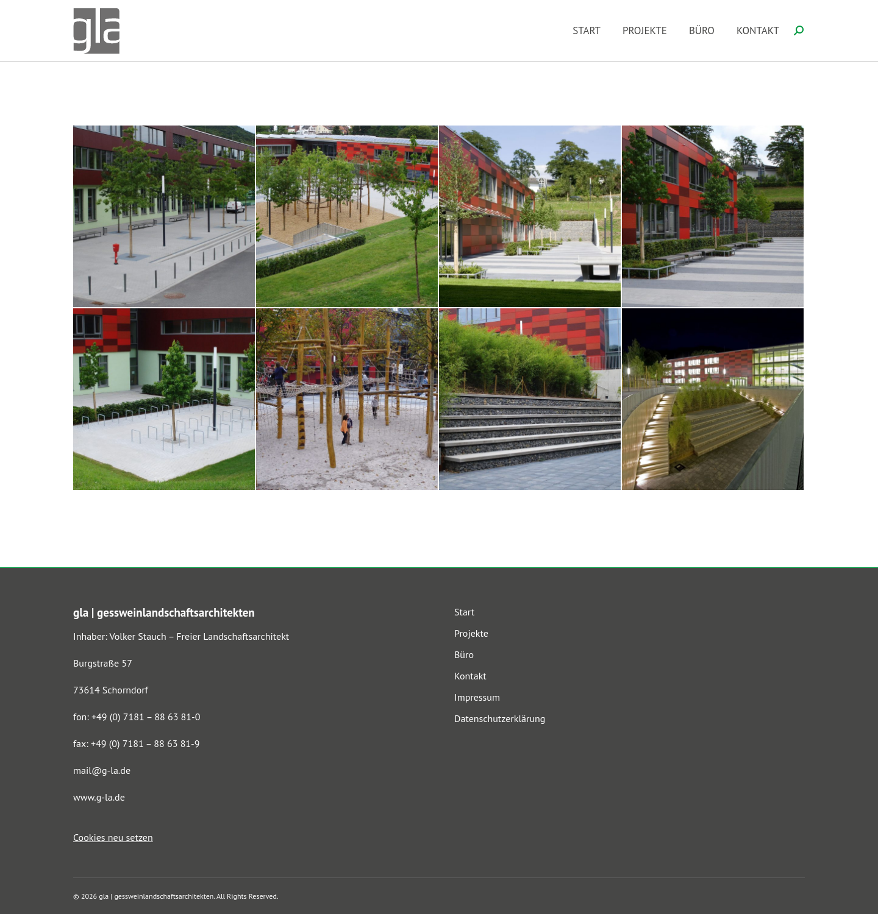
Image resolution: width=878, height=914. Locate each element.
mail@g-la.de (101, 770)
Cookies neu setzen (113, 837)
